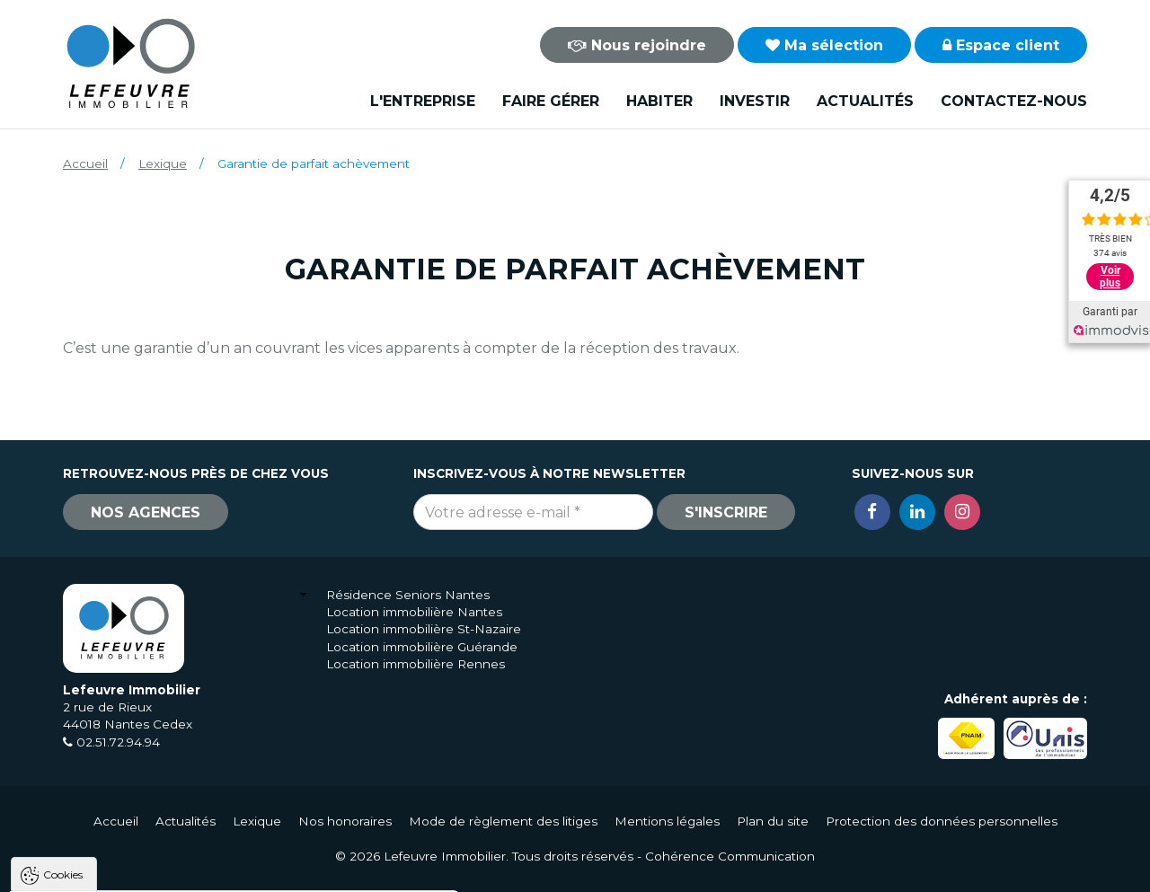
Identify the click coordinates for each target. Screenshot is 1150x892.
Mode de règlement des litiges (503, 821)
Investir (755, 101)
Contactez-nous (1014, 101)
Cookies (63, 646)
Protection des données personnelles (941, 821)
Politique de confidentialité (105, 827)
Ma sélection (824, 45)
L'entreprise (422, 101)
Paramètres (348, 870)
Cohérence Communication (730, 856)
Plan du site (773, 821)
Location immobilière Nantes (414, 612)
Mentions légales (667, 821)
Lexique (162, 163)
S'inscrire (726, 512)
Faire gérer (550, 101)
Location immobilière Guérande (422, 647)
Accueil (85, 163)
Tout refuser (238, 870)
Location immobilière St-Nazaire (423, 629)
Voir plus (1110, 276)
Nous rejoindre (637, 45)
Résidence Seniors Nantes (408, 594)
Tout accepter (123, 870)
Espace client (1000, 45)
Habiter (659, 101)
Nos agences (145, 512)
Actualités (865, 101)
